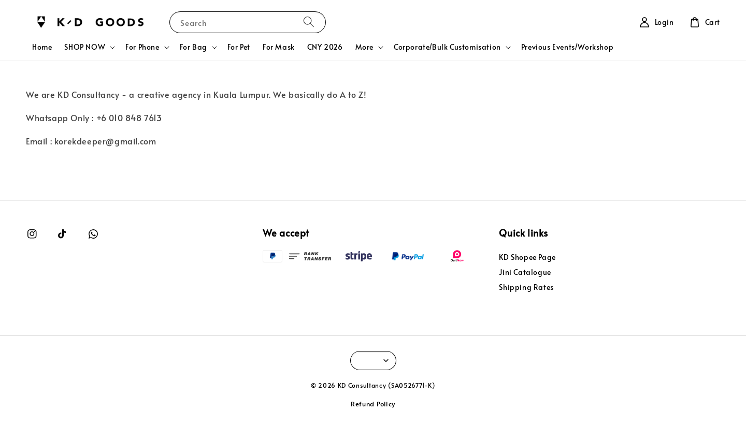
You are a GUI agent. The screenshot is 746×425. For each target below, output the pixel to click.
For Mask (279, 47)
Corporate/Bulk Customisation (447, 47)
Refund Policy (373, 403)
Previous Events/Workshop (567, 47)
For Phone (142, 47)
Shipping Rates (526, 287)
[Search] (308, 22)
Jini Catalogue (525, 272)
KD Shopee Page (527, 257)
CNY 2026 (325, 47)
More (364, 47)
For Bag (193, 47)
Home (42, 47)
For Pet (238, 47)
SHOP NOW (84, 47)
